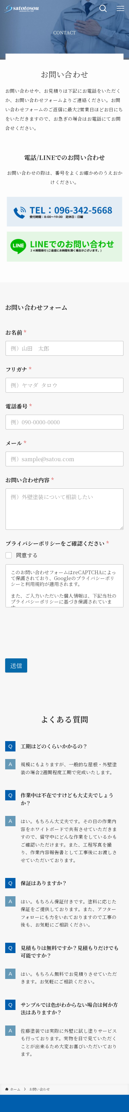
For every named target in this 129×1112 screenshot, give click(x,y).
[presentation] (57, 642)
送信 (16, 665)
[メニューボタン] (120, 8)
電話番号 (19, 406)
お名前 (16, 332)
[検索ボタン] (103, 8)
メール (16, 443)
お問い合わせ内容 (30, 480)
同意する (27, 555)
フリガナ (18, 369)
